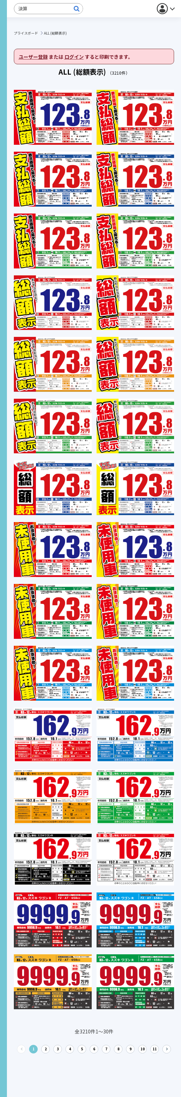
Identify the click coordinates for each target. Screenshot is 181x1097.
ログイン (74, 56)
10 (143, 1048)
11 (155, 1048)
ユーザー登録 (33, 56)
